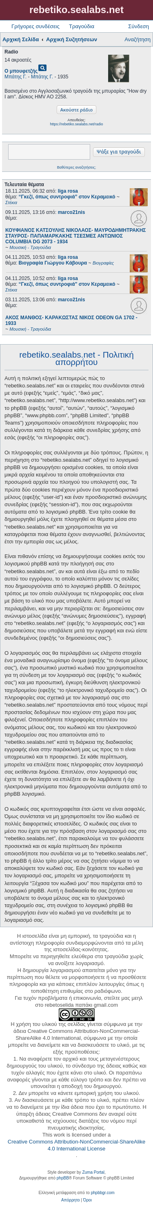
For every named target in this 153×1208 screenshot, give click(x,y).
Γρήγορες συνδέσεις (35, 26)
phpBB (63, 1178)
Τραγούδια (81, 26)
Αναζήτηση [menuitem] (137, 39)
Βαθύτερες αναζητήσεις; (76, 167)
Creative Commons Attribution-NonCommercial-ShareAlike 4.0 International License (76, 1145)
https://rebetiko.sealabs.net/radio (76, 124)
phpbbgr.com (103, 1192)
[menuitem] (70, 1200)
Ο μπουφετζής (21, 71)
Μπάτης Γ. (15, 77)
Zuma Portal (93, 1172)
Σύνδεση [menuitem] (138, 26)
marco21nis (71, 212)
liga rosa (68, 191)
